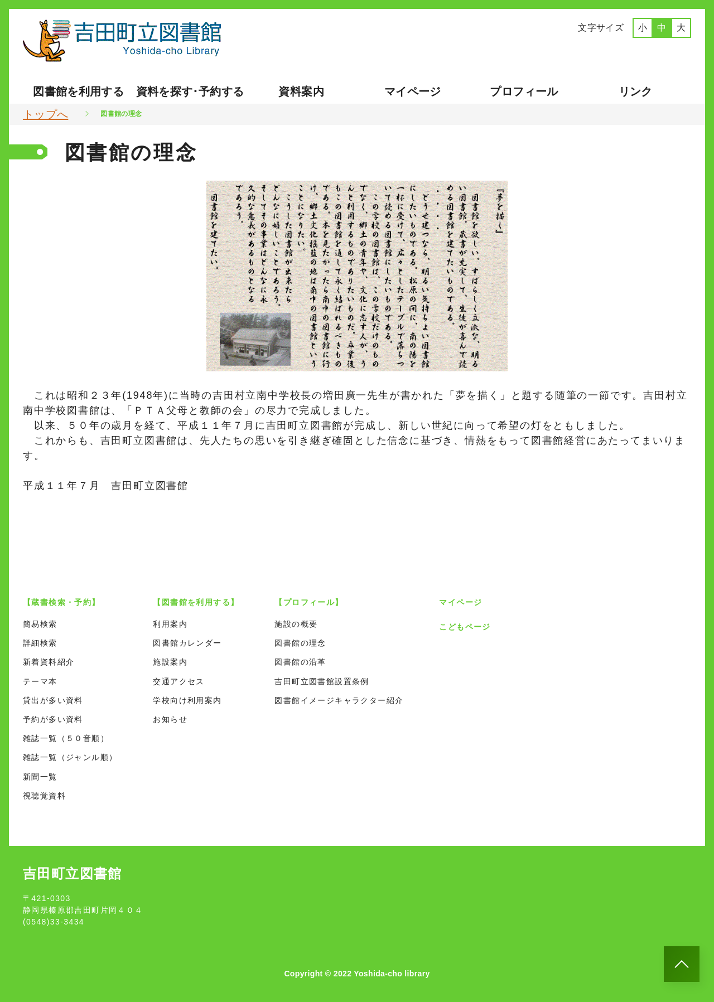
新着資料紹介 (48, 661)
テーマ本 (40, 681)
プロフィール (524, 91)
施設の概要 (295, 623)
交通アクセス (178, 681)
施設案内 (170, 661)
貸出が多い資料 (53, 700)
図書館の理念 (300, 642)
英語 (584, 52)
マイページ (412, 91)
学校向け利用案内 (187, 700)
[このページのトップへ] (681, 964)
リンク (636, 91)
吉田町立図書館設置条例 (321, 681)
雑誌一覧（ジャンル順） (70, 757)
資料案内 (301, 91)
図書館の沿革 (300, 661)
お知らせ (170, 719)
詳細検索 (40, 642)
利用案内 (170, 623)
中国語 (617, 52)
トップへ (45, 114)
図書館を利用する (78, 91)
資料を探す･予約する (190, 91)
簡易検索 (40, 623)
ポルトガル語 (659, 52)
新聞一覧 (40, 776)
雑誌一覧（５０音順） (66, 738)
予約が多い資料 (53, 719)
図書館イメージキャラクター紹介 (338, 700)
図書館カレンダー (187, 642)
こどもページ (464, 626)
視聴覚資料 (44, 795)
